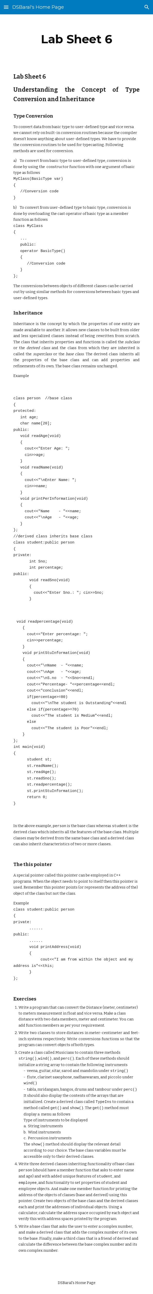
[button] (6, 7)
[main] (76, 39)
